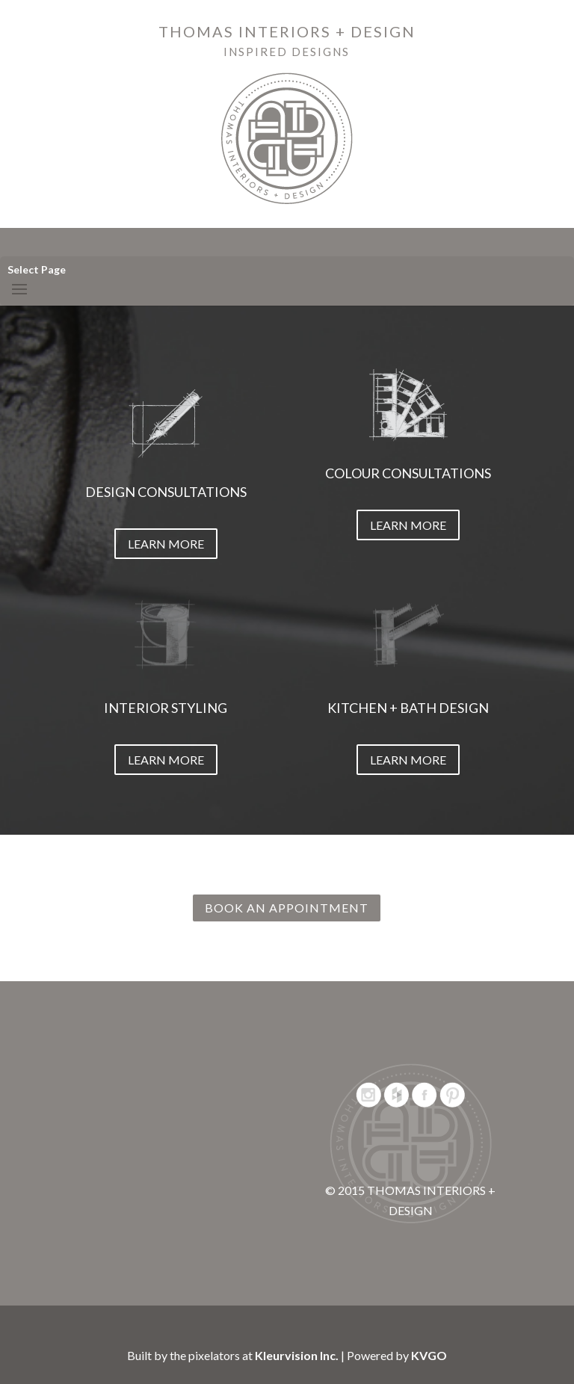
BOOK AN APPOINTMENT (286, 907)
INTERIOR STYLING (165, 707)
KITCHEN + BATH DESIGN (408, 707)
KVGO (429, 1355)
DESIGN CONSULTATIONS (166, 492)
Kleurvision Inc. (297, 1355)
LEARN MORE (166, 544)
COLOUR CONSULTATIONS (408, 473)
